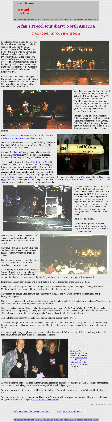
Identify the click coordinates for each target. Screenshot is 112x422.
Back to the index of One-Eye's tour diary (31, 411)
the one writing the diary (16, 138)
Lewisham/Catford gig (11, 155)
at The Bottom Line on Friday (45, 399)
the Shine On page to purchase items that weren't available (33, 177)
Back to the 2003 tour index (69, 411)
